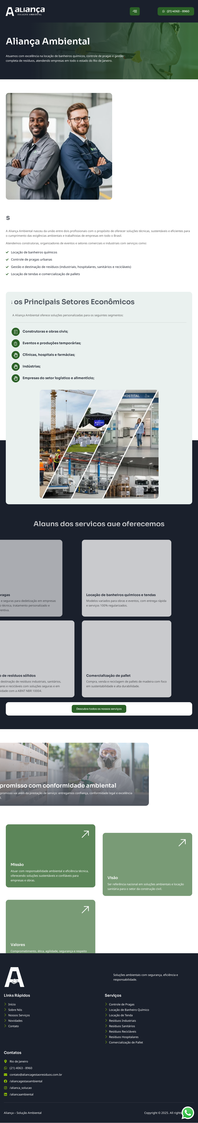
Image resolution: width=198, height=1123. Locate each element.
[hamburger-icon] (135, 11)
